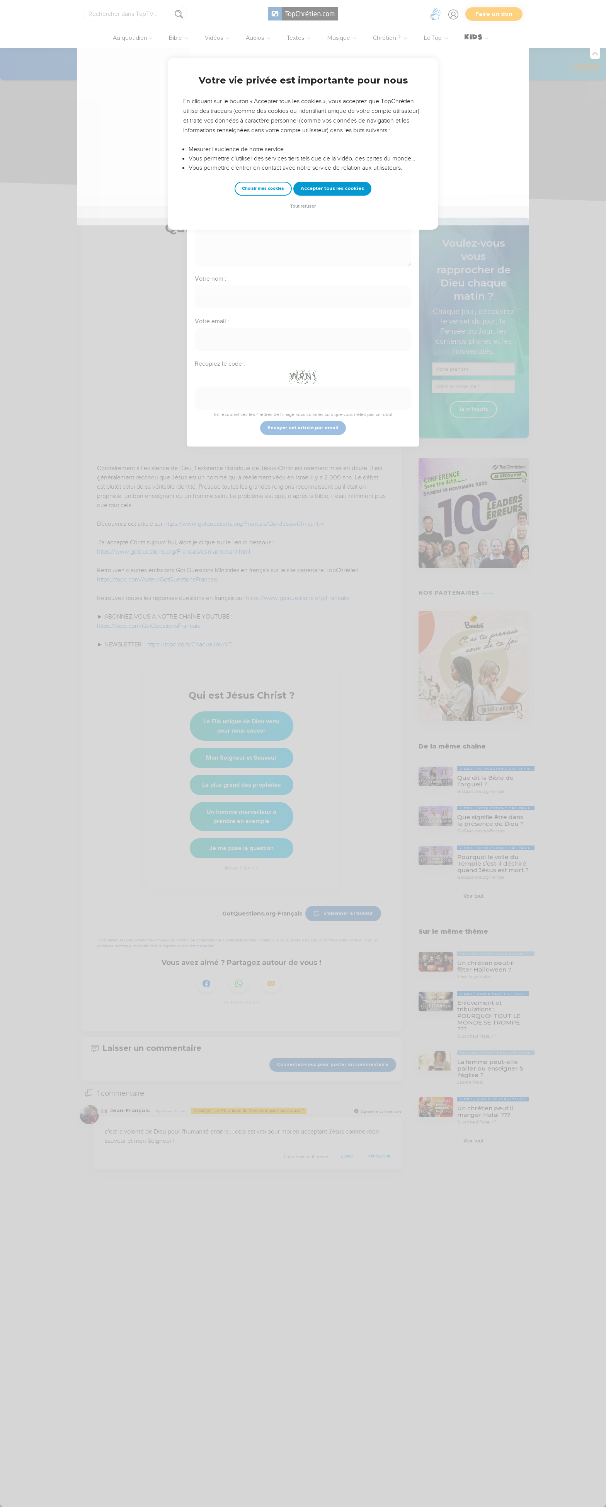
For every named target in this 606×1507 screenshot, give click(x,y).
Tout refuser (303, 206)
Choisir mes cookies (263, 188)
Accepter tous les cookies (332, 188)
